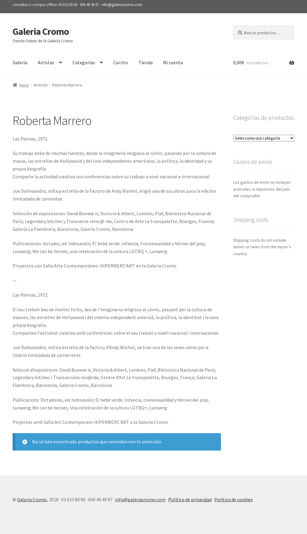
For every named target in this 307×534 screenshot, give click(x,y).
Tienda (146, 62)
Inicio (24, 85)
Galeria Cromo (41, 32)
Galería (20, 62)
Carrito (120, 62)
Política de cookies (233, 499)
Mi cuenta (173, 62)
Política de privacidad (190, 499)
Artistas (46, 62)
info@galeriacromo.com (122, 4)
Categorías (84, 62)
